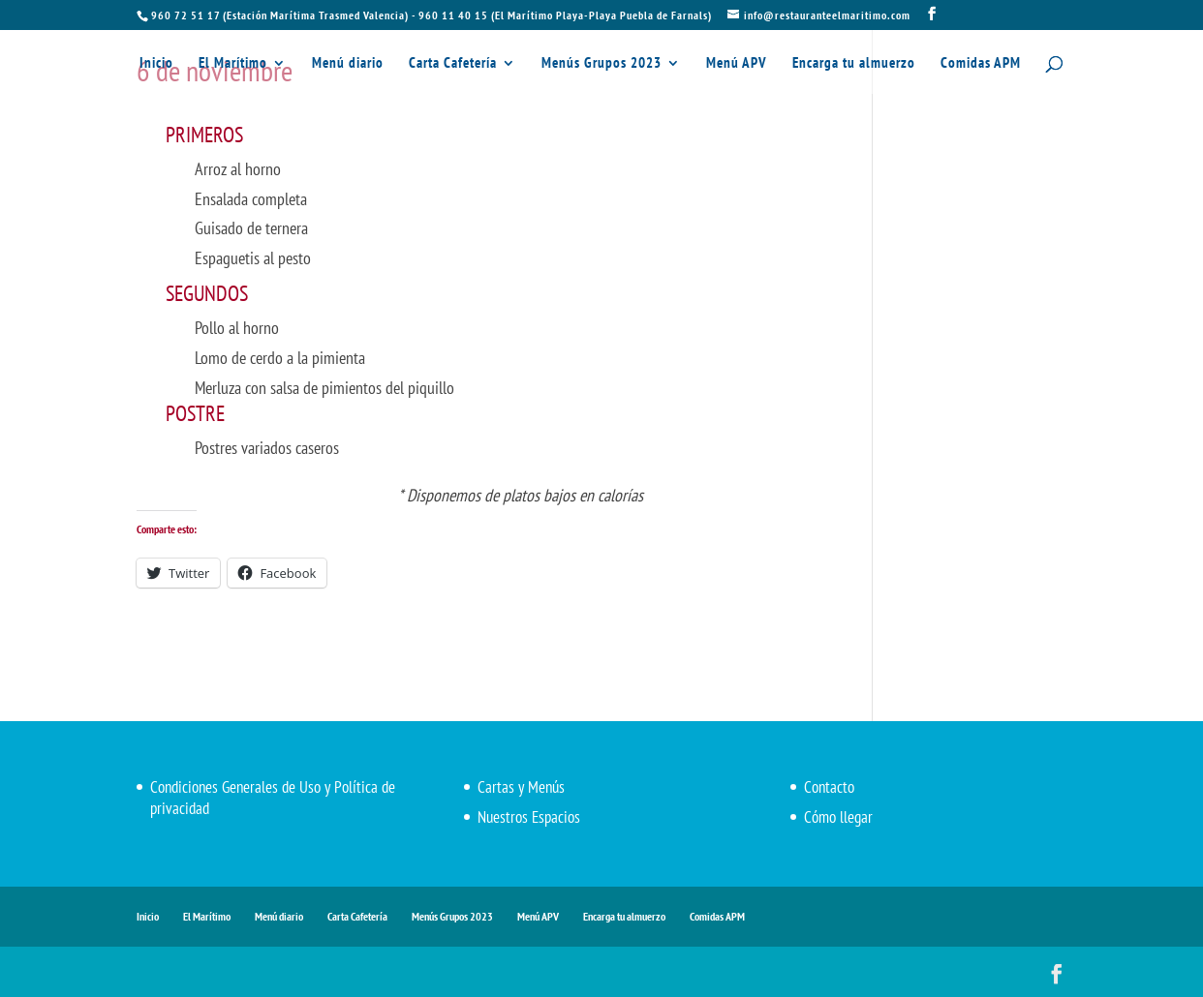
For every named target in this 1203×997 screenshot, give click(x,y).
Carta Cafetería (453, 64)
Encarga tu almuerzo (853, 64)
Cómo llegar (838, 817)
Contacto (829, 787)
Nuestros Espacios (529, 817)
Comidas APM (981, 64)
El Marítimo (233, 64)
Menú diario (348, 64)
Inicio (156, 64)
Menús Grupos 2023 (601, 64)
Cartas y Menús (521, 787)
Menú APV (736, 64)
